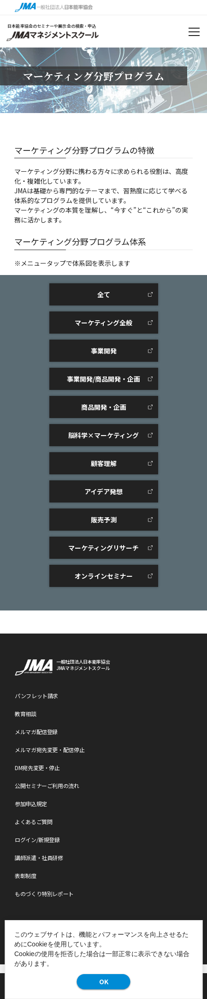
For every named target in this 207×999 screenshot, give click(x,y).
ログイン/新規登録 (37, 839)
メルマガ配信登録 (36, 732)
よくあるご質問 (33, 822)
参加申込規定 (31, 804)
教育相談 (25, 714)
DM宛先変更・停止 (37, 768)
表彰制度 (25, 875)
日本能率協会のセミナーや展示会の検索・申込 (51, 26)
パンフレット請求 (36, 696)
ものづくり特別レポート (44, 893)
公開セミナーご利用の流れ (47, 786)
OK (103, 981)
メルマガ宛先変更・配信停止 (49, 750)
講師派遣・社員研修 (39, 857)
